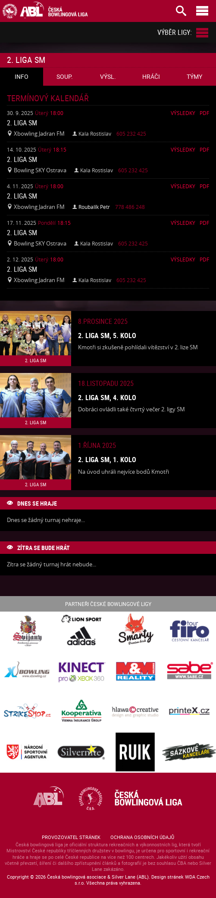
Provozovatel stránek (71, 837)
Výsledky (183, 112)
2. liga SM (22, 122)
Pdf (204, 112)
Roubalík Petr (94, 206)
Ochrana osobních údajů (142, 837)
